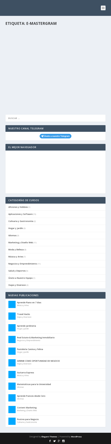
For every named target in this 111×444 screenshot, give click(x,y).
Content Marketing (27, 407)
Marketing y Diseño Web (20, 242)
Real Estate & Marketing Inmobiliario (36, 337)
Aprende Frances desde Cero (31, 396)
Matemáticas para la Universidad (34, 384)
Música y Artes (15, 256)
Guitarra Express (25, 372)
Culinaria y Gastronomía (20, 221)
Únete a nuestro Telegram (55, 136)
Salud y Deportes (17, 270)
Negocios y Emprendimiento (22, 263)
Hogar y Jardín (15, 228)
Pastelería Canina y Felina (30, 349)
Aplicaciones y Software (20, 214)
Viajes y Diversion (17, 285)
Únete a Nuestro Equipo (20, 278)
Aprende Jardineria (26, 325)
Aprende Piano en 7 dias (29, 302)
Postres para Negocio (28, 419)
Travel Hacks (23, 314)
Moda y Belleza (16, 249)
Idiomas (12, 235)
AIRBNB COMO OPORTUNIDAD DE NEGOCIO (38, 360)
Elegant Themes (49, 436)
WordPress (76, 436)
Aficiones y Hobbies (18, 207)
